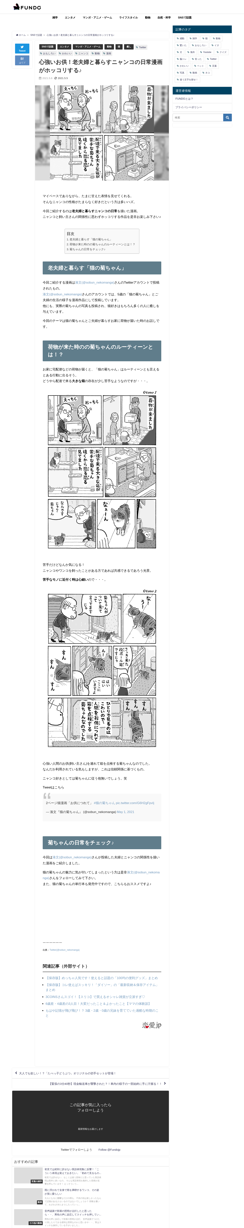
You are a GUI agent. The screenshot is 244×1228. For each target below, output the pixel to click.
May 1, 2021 (125, 811)
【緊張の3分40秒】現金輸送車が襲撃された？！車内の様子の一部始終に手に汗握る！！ (101, 1083)
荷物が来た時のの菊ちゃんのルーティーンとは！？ (102, 244)
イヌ (216, 45)
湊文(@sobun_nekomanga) (95, 282)
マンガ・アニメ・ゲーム (97, 17)
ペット (200, 66)
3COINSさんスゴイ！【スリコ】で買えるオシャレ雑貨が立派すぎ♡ (95, 996)
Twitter (147, 47)
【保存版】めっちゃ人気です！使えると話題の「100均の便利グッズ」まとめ (102, 977)
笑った (198, 59)
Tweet (22, 48)
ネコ (207, 73)
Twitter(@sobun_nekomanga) (65, 950)
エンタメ (70, 17)
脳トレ (183, 59)
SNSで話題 (185, 17)
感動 (182, 38)
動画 (195, 73)
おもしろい (49, 53)
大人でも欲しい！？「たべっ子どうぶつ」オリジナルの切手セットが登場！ (71, 1072)
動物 (147, 17)
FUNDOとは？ (184, 98)
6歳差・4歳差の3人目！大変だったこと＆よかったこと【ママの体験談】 (98, 1003)
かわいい (67, 53)
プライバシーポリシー (188, 107)
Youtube (207, 52)
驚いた (183, 45)
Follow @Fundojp (109, 1149)
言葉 (214, 66)
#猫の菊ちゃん (104, 802)
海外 (192, 52)
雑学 (55, 17)
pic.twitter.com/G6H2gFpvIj (135, 802)
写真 (182, 73)
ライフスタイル (128, 17)
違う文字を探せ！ (189, 79)
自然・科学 (164, 17)
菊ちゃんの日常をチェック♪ (87, 249)
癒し (133, 47)
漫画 (108, 53)
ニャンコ (83, 53)
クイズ (223, 52)
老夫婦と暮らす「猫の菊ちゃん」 (91, 239)
